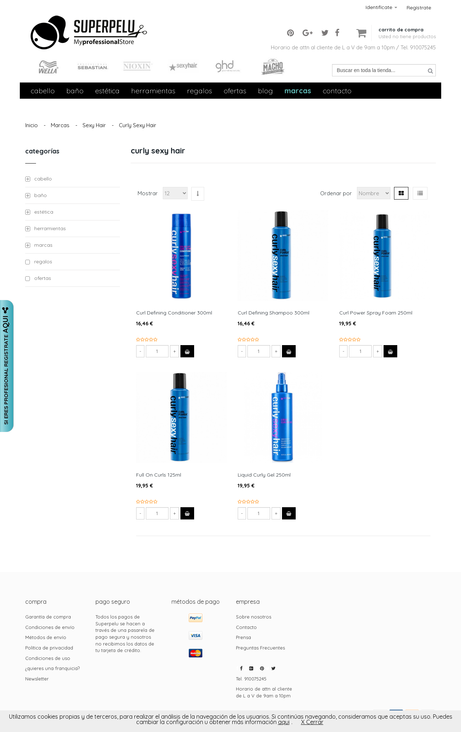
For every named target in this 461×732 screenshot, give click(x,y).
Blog (265, 90)
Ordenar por (336, 193)
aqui (284, 722)
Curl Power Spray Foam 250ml (375, 312)
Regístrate (419, 7)
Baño (75, 90)
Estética (107, 90)
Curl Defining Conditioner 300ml (174, 312)
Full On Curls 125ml (158, 475)
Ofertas (235, 90)
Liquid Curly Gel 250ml (264, 475)
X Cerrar (312, 722)
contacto (337, 90)
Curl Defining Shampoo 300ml (273, 312)
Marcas (298, 90)
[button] (407, 27)
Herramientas (153, 90)
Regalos (199, 90)
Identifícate (381, 7)
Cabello (43, 90)
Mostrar (148, 193)
